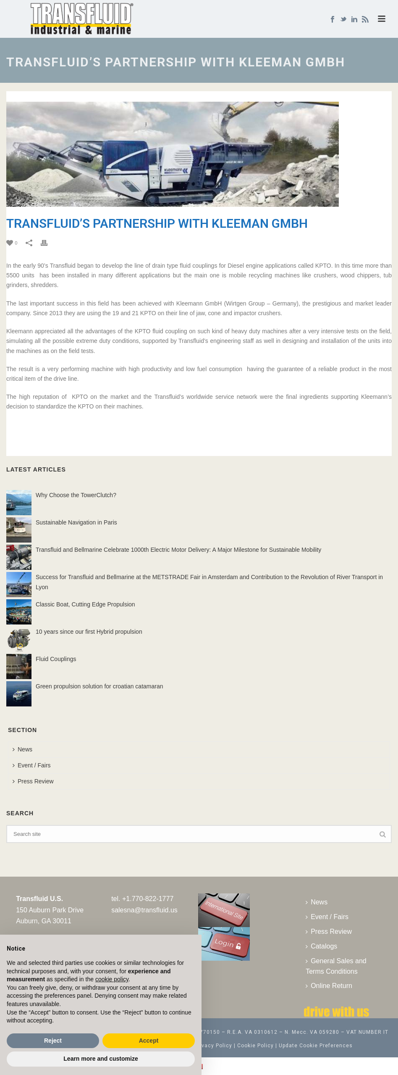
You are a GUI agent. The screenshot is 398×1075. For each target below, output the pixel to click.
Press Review (33, 781)
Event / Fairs (32, 765)
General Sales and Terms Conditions (336, 966)
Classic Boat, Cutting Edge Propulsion (85, 604)
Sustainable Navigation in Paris (76, 522)
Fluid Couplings (56, 659)
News (22, 749)
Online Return (329, 985)
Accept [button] (149, 1040)
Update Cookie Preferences (316, 1046)
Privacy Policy (213, 1046)
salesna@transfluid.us (144, 910)
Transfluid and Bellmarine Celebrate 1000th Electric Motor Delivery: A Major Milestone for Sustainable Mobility (178, 549)
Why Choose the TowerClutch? (76, 495)
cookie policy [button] (111, 979)
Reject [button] (53, 1040)
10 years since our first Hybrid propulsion (89, 631)
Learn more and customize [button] (100, 1058)
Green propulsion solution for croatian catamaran (99, 686)
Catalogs (321, 946)
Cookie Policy (255, 1046)
